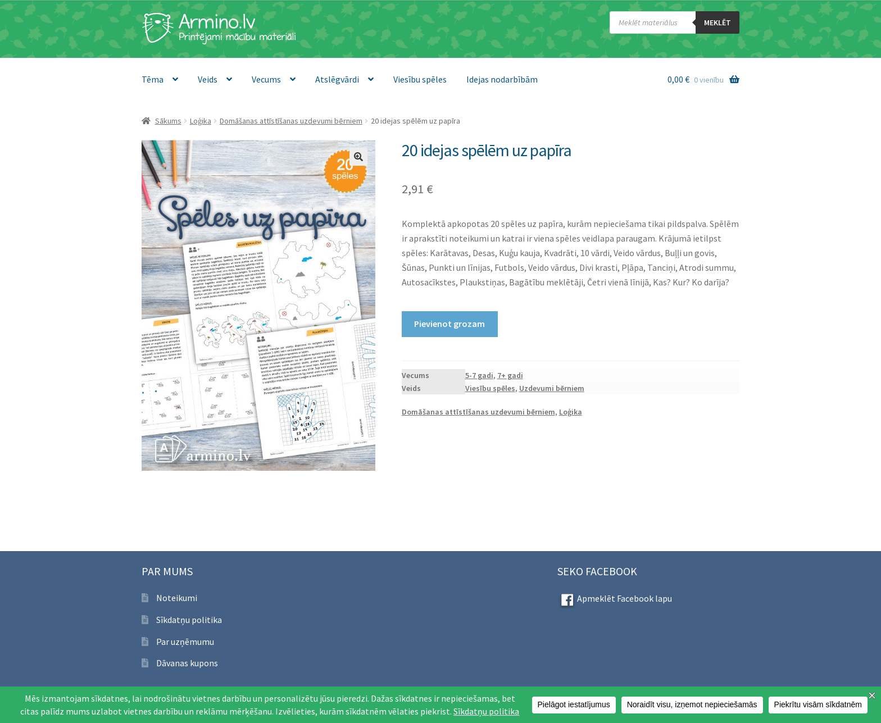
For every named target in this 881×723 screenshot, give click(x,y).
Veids (207, 79)
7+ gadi (510, 375)
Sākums (168, 121)
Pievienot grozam (449, 323)
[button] (358, 157)
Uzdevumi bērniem (551, 388)
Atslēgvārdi (337, 79)
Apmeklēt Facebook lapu (614, 598)
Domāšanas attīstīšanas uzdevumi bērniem (291, 121)
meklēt (717, 22)
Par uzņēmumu (185, 641)
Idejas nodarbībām (502, 79)
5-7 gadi (479, 375)
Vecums (266, 79)
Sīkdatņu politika (189, 619)
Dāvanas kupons (187, 663)
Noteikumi (176, 597)
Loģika (200, 121)
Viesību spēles (420, 79)
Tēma (153, 79)
